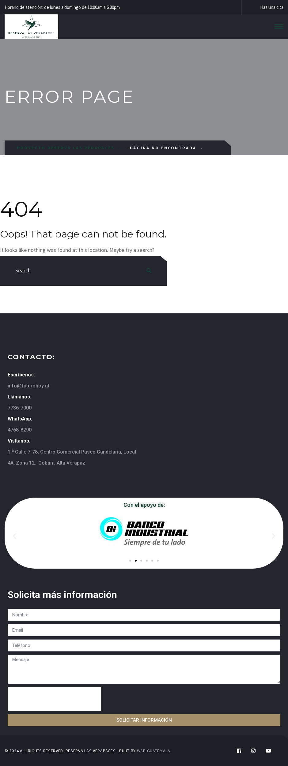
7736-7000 (20, 408)
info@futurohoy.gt (28, 386)
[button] (14, 536)
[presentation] (54, 699)
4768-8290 (20, 430)
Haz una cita (271, 7)
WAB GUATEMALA (153, 750)
